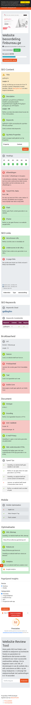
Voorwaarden (8, 702)
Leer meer (27, 5)
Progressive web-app (9, 601)
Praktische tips (7, 597)
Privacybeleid (8, 701)
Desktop (5, 586)
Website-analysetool (8, 7)
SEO (4, 599)
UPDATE (17, 50)
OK (25, 2)
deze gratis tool (17, 88)
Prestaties (6, 593)
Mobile (5, 588)
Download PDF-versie (10, 60)
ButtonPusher (15, 697)
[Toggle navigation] (27, 7)
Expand (25, 149)
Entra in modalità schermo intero (15, 614)
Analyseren (5, 609)
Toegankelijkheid (8, 595)
